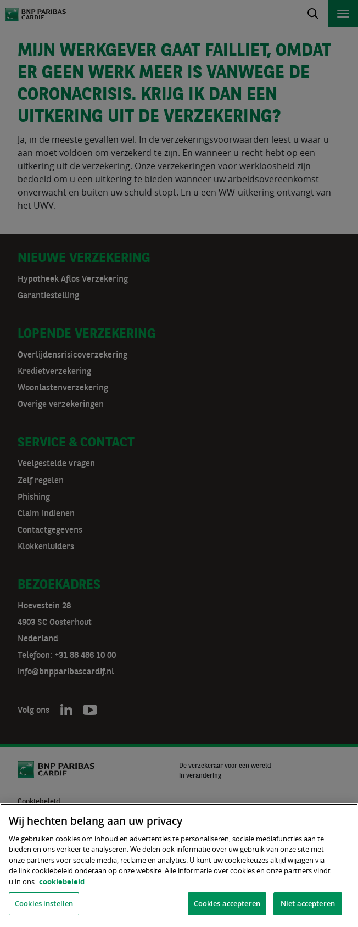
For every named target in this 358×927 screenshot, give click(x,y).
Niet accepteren (308, 903)
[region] (179, 865)
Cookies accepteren (227, 903)
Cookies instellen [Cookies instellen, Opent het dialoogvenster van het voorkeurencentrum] (44, 903)
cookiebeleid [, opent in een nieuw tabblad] (62, 881)
